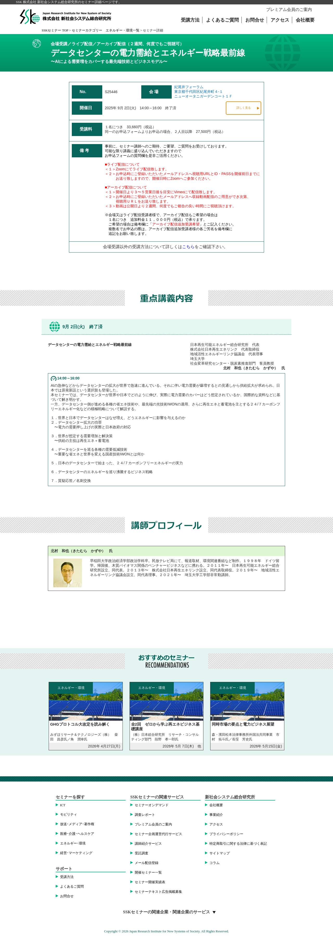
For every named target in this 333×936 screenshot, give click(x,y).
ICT (63, 805)
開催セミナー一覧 (148, 872)
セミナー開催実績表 (150, 882)
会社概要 (305, 20)
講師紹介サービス (148, 843)
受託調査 (141, 853)
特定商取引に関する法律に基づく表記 (238, 843)
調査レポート (145, 815)
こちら (188, 246)
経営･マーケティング (76, 853)
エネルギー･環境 (73, 843)
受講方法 (190, 20)
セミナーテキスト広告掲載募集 (158, 892)
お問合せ (254, 20)
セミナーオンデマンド (152, 805)
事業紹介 (216, 815)
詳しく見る (243, 107)
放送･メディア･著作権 (77, 824)
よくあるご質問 (222, 20)
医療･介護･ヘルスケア (77, 834)
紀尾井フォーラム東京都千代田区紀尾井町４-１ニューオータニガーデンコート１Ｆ (203, 91)
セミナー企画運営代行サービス (158, 834)
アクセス (280, 20)
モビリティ (68, 814)
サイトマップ (219, 853)
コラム (214, 863)
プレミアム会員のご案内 (289, 9)
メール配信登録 (146, 863)
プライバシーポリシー (226, 834)
